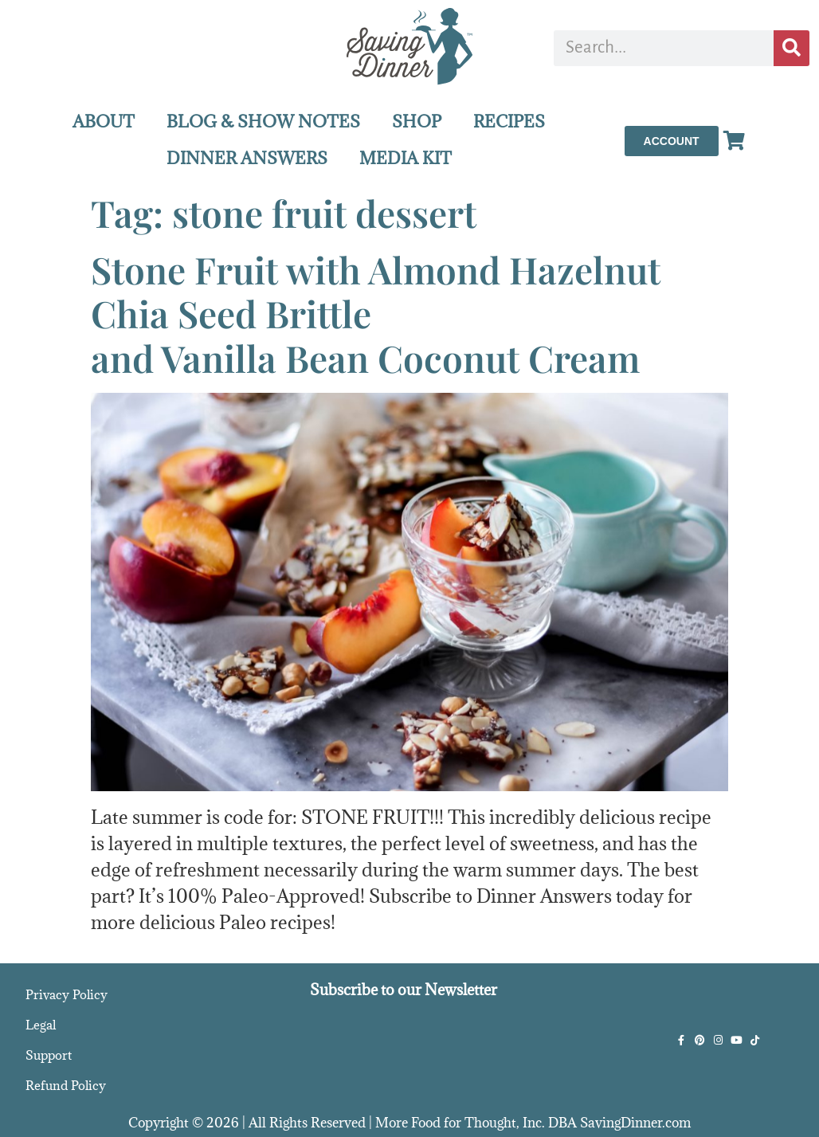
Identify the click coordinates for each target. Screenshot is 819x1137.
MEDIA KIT (405, 158)
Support (48, 1055)
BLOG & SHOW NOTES (263, 121)
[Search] (791, 48)
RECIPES (509, 121)
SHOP (416, 121)
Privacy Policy (66, 994)
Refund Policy (65, 1085)
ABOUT (103, 121)
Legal (40, 1025)
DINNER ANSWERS (247, 158)
